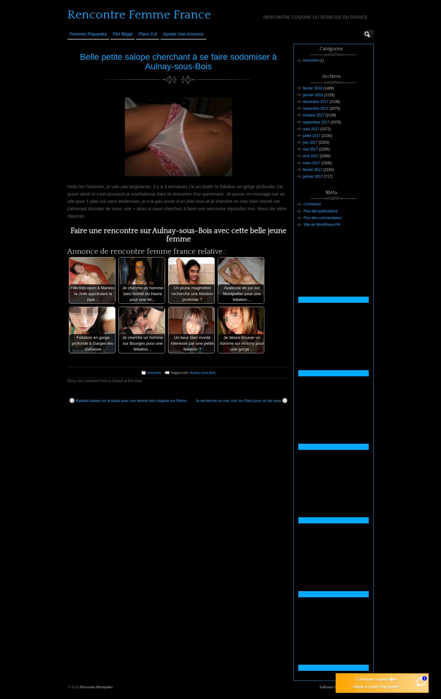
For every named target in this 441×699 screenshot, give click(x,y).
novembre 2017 (315, 108)
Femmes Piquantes (88, 34)
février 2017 (312, 170)
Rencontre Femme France (139, 14)
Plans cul (147, 34)
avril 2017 (311, 156)
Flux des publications (320, 211)
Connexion (312, 204)
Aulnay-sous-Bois (203, 372)
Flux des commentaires (322, 218)
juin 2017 (310, 142)
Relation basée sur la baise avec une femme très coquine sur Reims (128, 400)
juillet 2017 (311, 136)
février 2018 (312, 88)
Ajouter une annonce (183, 34)
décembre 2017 (315, 102)
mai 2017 (310, 149)
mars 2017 (311, 163)
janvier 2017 (313, 176)
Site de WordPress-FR (321, 224)
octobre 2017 (313, 115)
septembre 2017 (316, 122)
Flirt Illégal (123, 34)
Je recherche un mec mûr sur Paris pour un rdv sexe (241, 400)
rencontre (154, 372)
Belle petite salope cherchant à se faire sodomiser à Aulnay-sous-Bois (178, 61)
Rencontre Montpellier (96, 687)
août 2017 (311, 129)
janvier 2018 (313, 95)
